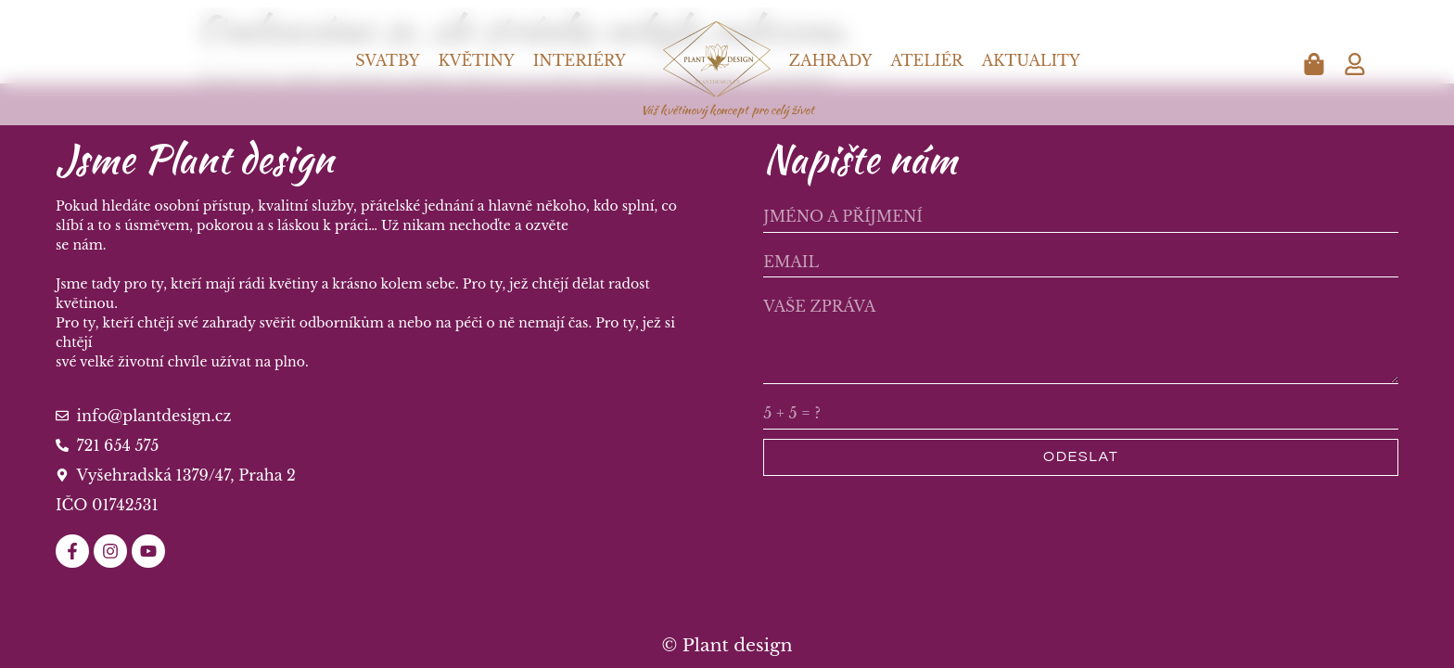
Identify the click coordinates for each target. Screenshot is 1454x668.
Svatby (387, 60)
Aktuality (1031, 60)
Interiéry (579, 60)
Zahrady (831, 60)
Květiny (476, 60)
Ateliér (927, 60)
